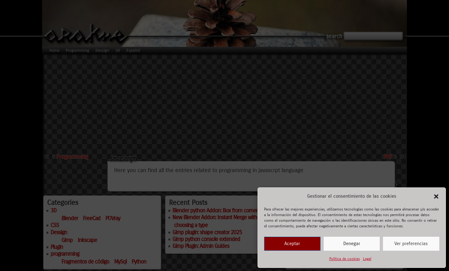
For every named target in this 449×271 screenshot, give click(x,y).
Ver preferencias (411, 243)
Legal (367, 259)
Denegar (351, 243)
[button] (436, 196)
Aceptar (292, 243)
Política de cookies (344, 259)
